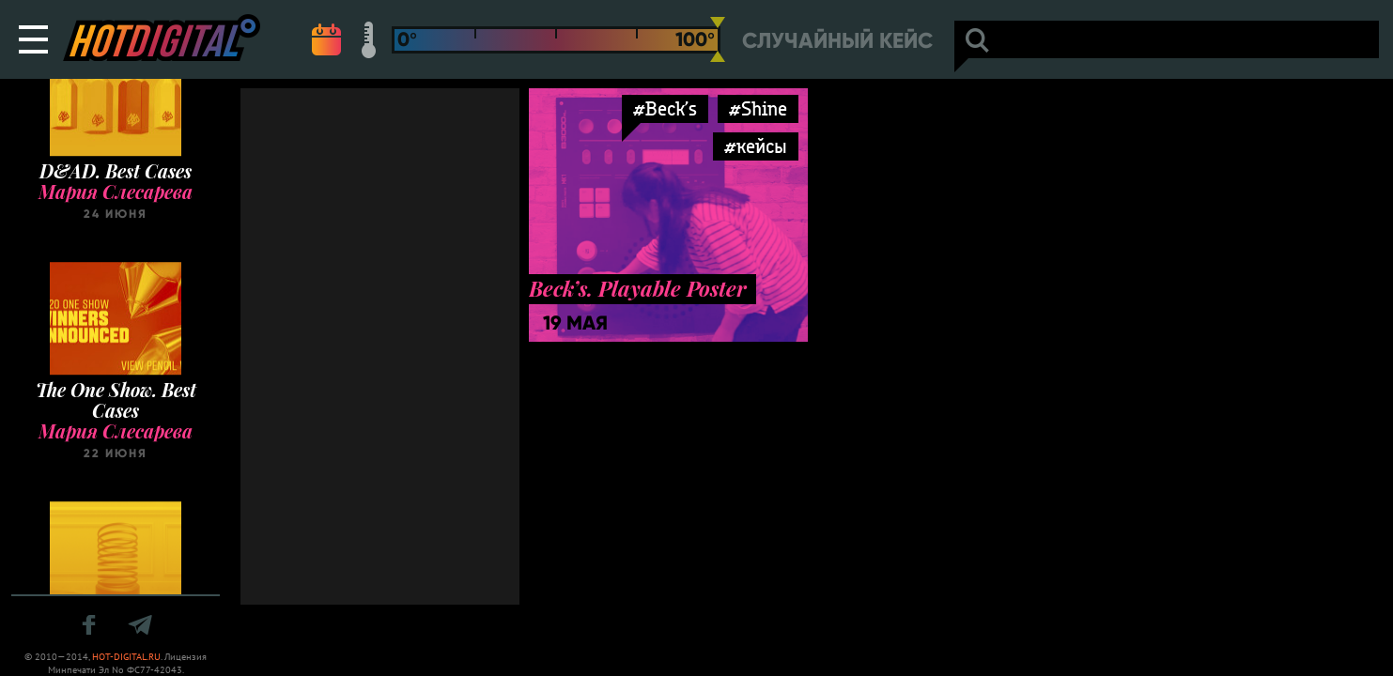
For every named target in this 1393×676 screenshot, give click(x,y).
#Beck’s (665, 108)
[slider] (717, 39)
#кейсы (755, 146)
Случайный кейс (837, 40)
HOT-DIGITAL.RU (126, 657)
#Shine (758, 108)
